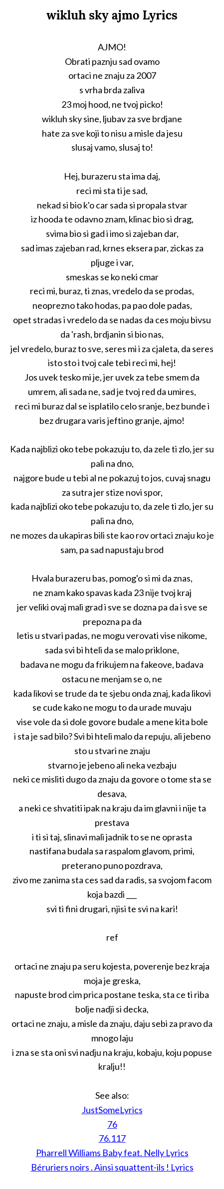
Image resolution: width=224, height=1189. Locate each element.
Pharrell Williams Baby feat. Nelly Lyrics (112, 1152)
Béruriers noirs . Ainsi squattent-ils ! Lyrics (112, 1167)
